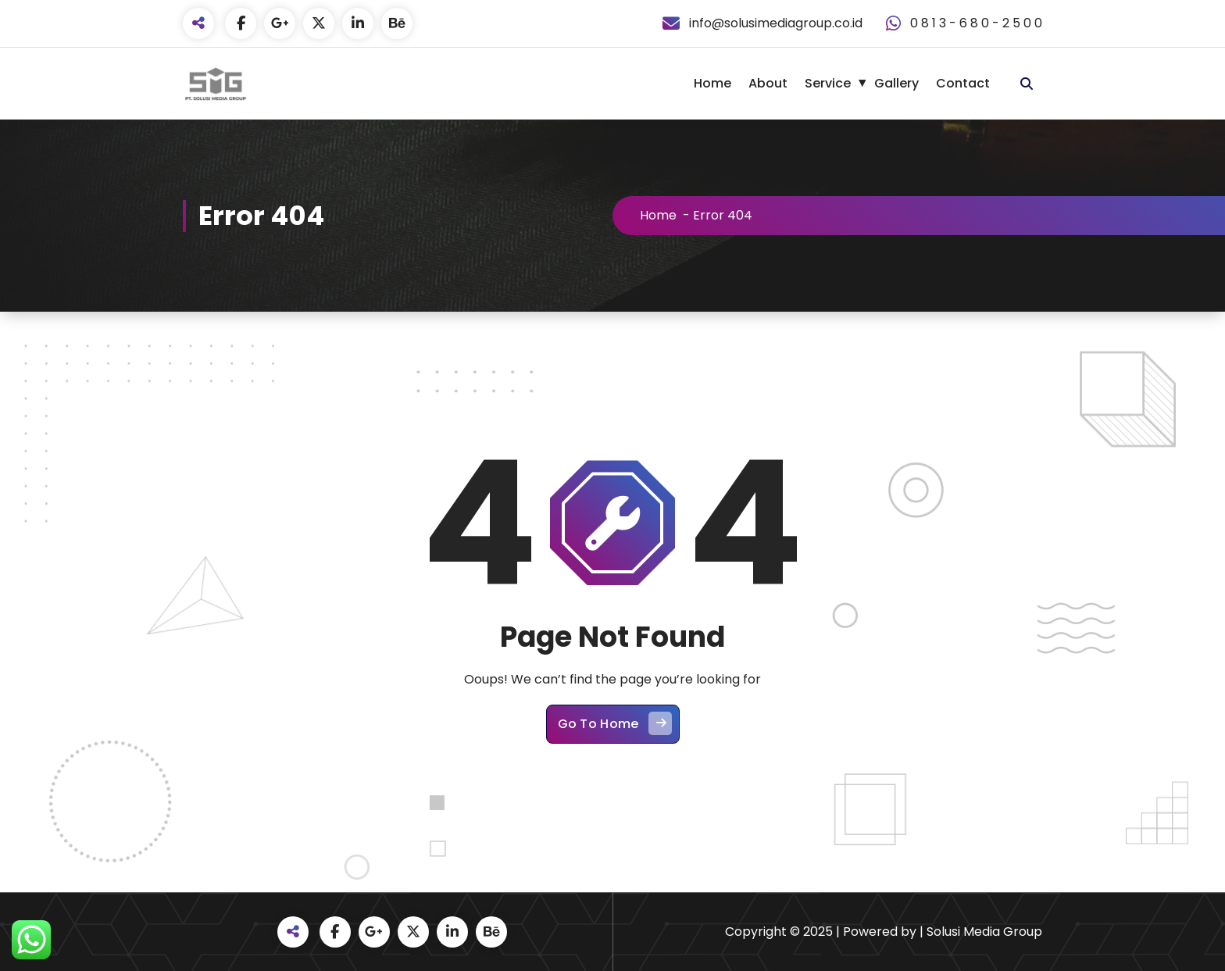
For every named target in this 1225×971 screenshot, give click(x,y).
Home (712, 83)
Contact (963, 83)
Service (828, 83)
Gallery (896, 83)
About (768, 83)
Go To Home (615, 723)
